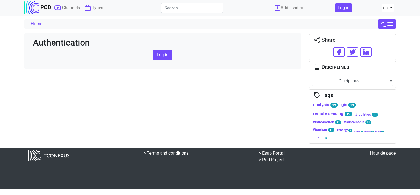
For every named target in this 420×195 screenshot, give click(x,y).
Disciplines (331, 67)
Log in (343, 7)
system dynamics (320, 138)
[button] (387, 24)
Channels (67, 8)
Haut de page (383, 153)
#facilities (366, 114)
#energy (344, 130)
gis (348, 105)
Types (93, 8)
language (368, 131)
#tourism (323, 130)
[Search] (192, 8)
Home (37, 23)
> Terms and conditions (166, 153)
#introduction (327, 122)
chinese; (358, 131)
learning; (379, 131)
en (386, 7)
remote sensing (332, 113)
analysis (325, 105)
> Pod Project (272, 159)
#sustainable (357, 122)
